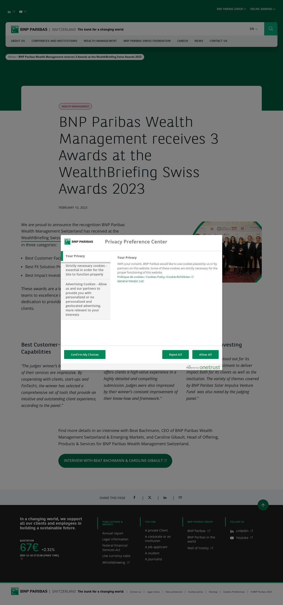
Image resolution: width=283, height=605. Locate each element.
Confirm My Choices (85, 354)
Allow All (205, 354)
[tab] (85, 256)
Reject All (175, 354)
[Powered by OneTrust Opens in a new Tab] (203, 367)
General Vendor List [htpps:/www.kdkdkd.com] (130, 281)
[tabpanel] (168, 271)
